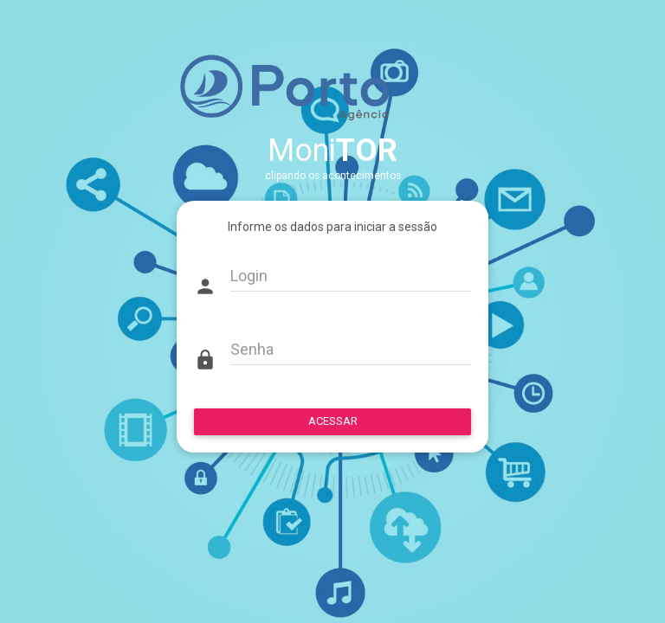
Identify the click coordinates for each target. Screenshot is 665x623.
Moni (332, 150)
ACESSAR (333, 420)
